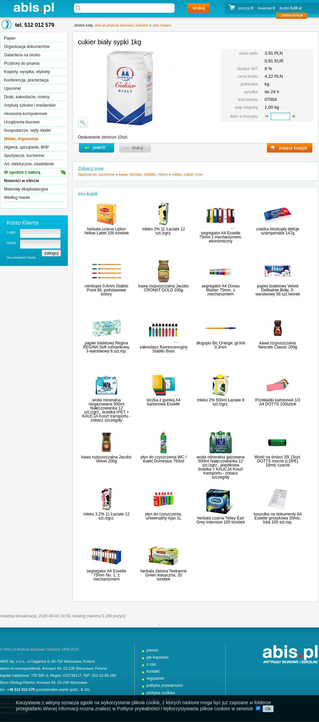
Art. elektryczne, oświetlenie (29, 164)
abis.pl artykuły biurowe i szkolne (33, 8)
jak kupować (157, 657)
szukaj (198, 8)
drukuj (135, 148)
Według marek (17, 197)
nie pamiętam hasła (21, 257)
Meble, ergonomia (21, 138)
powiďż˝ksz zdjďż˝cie (83, 122)
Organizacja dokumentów (26, 46)
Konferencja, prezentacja (26, 80)
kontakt (153, 671)
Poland (88, 661)
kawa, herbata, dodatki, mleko (143, 174)
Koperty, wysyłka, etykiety (27, 71)
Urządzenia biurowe (22, 122)
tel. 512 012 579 (34, 25)
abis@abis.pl (22, 697)
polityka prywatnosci (164, 685)
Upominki (12, 88)
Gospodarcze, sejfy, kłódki (27, 130)
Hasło (11, 243)
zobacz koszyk (293, 16)
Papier (10, 38)
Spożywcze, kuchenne (24, 155)
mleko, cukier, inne (187, 174)
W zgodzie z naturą (22, 172)
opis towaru (161, 25)
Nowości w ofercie (21, 180)
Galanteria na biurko (22, 55)
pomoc (152, 650)
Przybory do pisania (21, 63)
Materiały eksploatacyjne (26, 189)
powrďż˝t (96, 148)
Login (11, 232)
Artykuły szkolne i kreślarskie (29, 105)
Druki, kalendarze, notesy (26, 97)
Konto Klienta (23, 223)
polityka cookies (160, 692)
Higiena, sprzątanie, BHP (26, 147)
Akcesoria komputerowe (25, 113)
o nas (151, 664)
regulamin (155, 678)
